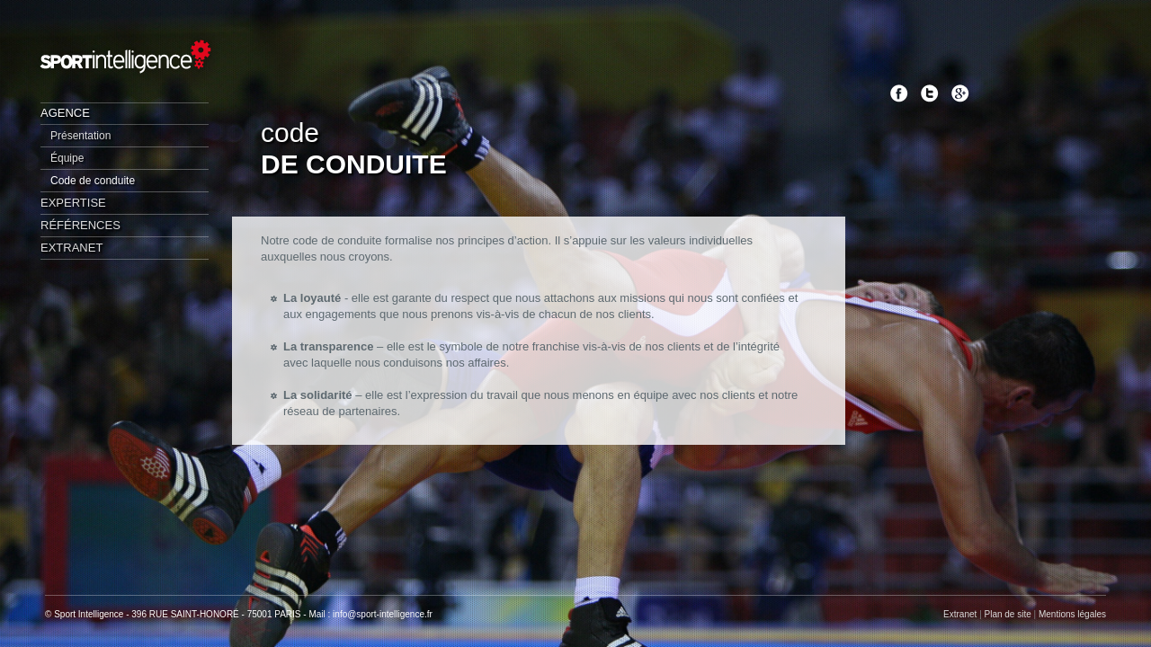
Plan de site (1008, 614)
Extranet (71, 247)
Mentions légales (1072, 614)
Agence (65, 113)
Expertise (73, 202)
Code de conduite (92, 180)
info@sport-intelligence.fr (383, 614)
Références (80, 225)
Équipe (67, 158)
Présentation (80, 135)
